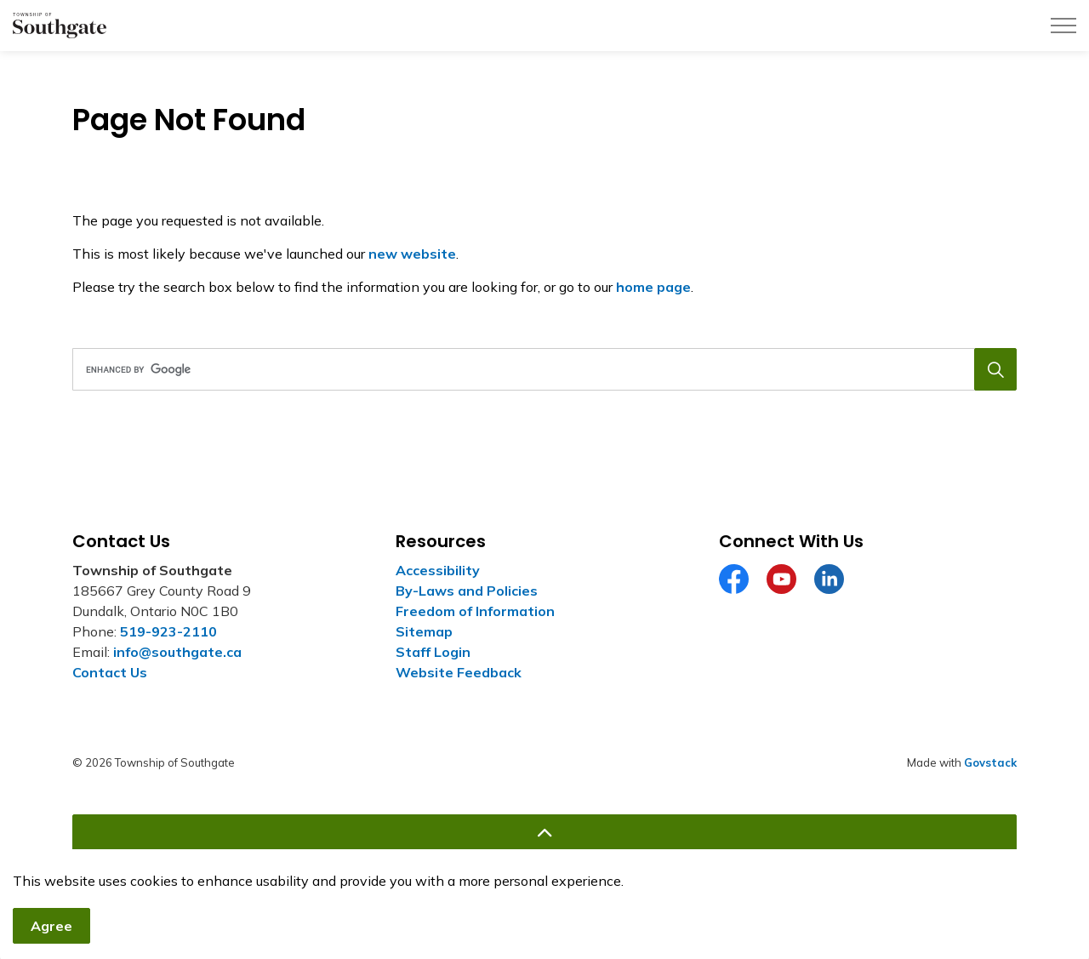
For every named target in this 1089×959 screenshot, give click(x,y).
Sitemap (424, 631)
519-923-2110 (168, 631)
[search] (539, 369)
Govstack (990, 762)
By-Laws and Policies (467, 590)
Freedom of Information (475, 610)
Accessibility (438, 570)
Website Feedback (459, 672)
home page (653, 286)
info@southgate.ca (177, 651)
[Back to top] (544, 833)
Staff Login (433, 651)
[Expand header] (1063, 25)
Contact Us (109, 672)
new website (412, 253)
